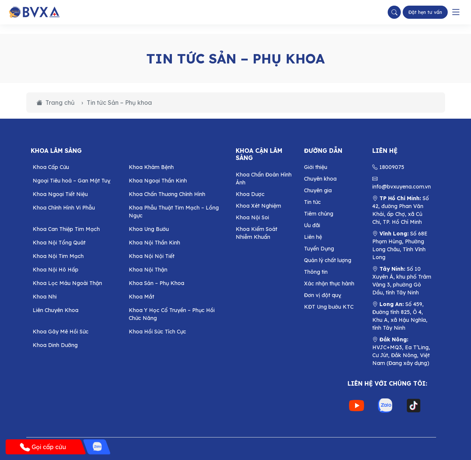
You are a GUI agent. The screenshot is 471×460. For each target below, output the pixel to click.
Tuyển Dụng (319, 248)
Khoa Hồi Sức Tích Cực (157, 331)
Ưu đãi (312, 225)
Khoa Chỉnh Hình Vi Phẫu (64, 207)
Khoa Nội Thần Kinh (154, 242)
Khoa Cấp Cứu (51, 167)
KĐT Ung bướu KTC (329, 306)
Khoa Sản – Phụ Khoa (156, 283)
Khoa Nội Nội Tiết (152, 256)
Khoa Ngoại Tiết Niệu (60, 194)
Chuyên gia (318, 190)
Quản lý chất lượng (327, 260)
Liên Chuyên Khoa (55, 310)
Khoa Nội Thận (148, 269)
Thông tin (316, 271)
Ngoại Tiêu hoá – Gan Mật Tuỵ (71, 180)
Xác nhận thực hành (329, 283)
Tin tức (312, 202)
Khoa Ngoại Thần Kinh (158, 180)
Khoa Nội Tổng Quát (59, 242)
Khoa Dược (250, 194)
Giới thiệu (315, 167)
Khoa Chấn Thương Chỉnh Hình (167, 194)
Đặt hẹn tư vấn (425, 12)
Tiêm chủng (318, 213)
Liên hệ (313, 237)
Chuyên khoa (320, 178)
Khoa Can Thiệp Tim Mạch (66, 229)
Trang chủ (55, 102)
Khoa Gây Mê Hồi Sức (61, 331)
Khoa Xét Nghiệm (258, 205)
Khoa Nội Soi (252, 217)
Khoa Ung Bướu (149, 229)
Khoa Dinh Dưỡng (55, 345)
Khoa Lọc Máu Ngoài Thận (67, 283)
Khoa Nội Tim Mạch (58, 256)
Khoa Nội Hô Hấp (55, 269)
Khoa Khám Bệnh (151, 167)
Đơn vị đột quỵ (322, 295)
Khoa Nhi (45, 296)
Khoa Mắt (141, 296)
